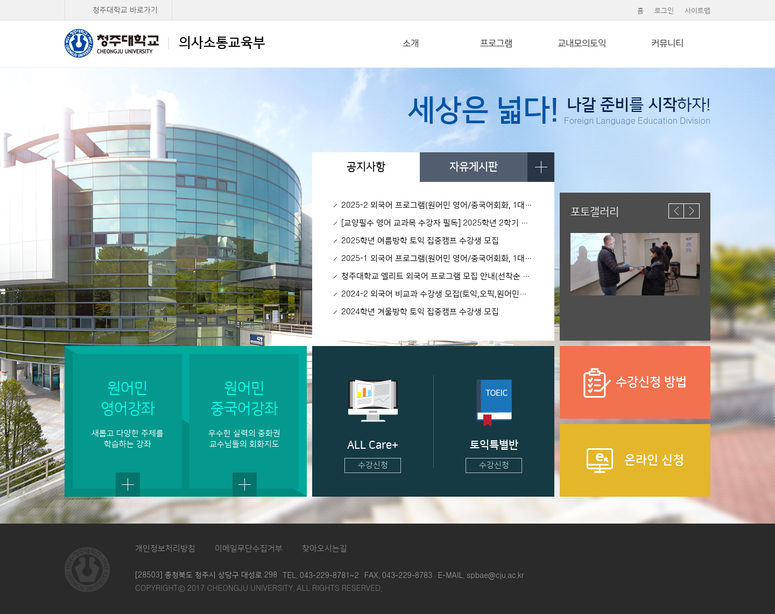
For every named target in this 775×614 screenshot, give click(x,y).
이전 (676, 210)
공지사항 (366, 167)
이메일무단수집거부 (249, 548)
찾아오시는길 (324, 548)
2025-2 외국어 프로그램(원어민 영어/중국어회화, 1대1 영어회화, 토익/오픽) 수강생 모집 (437, 205)
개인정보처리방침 (165, 548)
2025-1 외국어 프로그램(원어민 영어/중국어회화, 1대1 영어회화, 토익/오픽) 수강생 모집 (437, 258)
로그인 (664, 11)
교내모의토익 (582, 43)
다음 (692, 210)
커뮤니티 (667, 43)
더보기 (540, 167)
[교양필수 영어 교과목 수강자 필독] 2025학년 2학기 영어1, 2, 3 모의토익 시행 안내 (437, 223)
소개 (411, 43)
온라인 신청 (635, 460)
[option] (635, 264)
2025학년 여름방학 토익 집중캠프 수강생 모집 (420, 240)
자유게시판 (473, 167)
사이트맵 (697, 11)
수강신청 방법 (635, 383)
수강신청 (373, 465)
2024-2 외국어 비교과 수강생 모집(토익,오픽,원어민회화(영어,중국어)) (437, 294)
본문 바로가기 (387, 0)
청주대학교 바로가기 (125, 10)
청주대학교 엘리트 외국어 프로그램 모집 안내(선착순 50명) (437, 276)
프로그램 (496, 43)
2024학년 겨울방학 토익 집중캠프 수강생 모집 (420, 311)
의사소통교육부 (165, 43)
